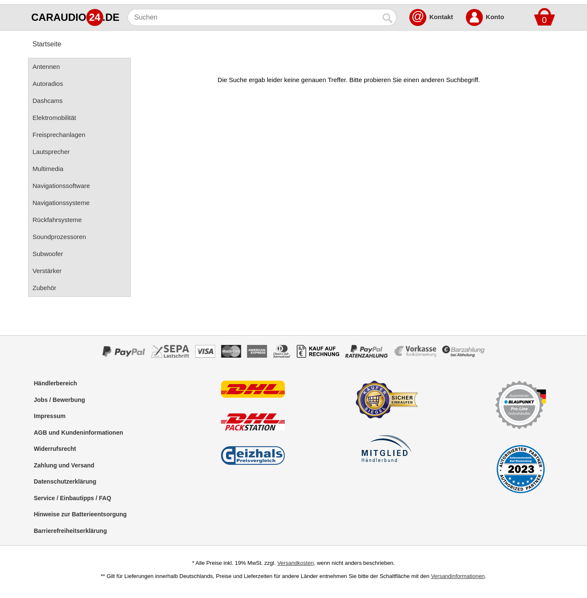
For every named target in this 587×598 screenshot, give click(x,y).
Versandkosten (295, 563)
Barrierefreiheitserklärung (70, 530)
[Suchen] (254, 17)
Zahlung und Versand (64, 465)
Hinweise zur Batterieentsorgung (80, 514)
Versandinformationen (458, 576)
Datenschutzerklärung (65, 481)
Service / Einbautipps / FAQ (72, 498)
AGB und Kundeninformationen (78, 432)
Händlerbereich (55, 383)
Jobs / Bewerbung (59, 399)
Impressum (50, 416)
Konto (495, 16)
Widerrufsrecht (55, 448)
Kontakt (441, 16)
